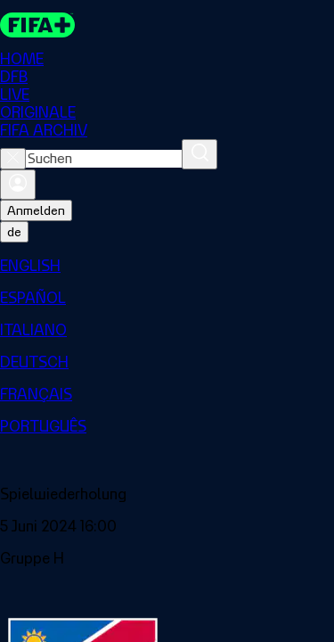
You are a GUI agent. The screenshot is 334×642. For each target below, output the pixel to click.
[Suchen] (199, 154)
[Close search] (13, 158)
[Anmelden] (18, 184)
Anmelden (36, 210)
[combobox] (104, 159)
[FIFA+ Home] (37, 25)
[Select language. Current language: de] (14, 232)
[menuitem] (167, 266)
